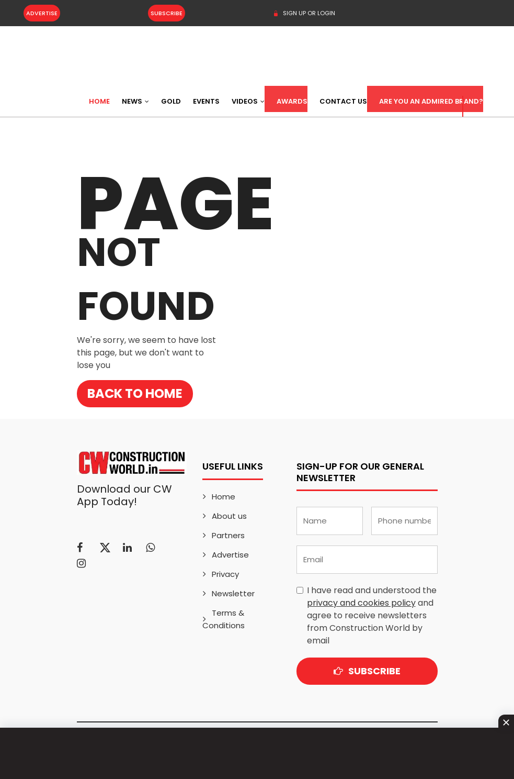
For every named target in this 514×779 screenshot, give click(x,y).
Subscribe (166, 13)
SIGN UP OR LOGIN (304, 13)
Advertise (42, 13)
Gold (171, 101)
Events (206, 101)
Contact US (343, 101)
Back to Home (134, 393)
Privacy (225, 574)
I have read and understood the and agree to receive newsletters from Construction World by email (372, 615)
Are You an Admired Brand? (431, 101)
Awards (292, 101)
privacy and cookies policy (361, 603)
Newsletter (233, 593)
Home (99, 101)
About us (229, 515)
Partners (228, 535)
